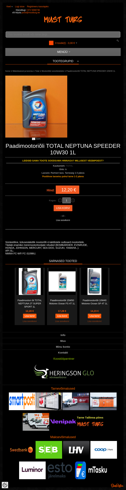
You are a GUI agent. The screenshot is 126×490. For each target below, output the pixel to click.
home (7, 71)
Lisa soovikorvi (63, 220)
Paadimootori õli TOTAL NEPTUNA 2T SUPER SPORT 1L (30, 303)
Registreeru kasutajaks (37, 6)
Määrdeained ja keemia (23, 71)
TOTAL (69, 165)
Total (37, 71)
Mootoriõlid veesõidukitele (53, 71)
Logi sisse (19, 6)
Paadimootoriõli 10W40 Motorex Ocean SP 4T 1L (94, 302)
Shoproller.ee (117, 485)
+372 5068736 (33, 10)
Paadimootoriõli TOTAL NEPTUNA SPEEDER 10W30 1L (90, 71)
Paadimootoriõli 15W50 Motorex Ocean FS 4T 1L (62, 302)
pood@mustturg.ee (31, 12)
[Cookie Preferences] (5, 485)
